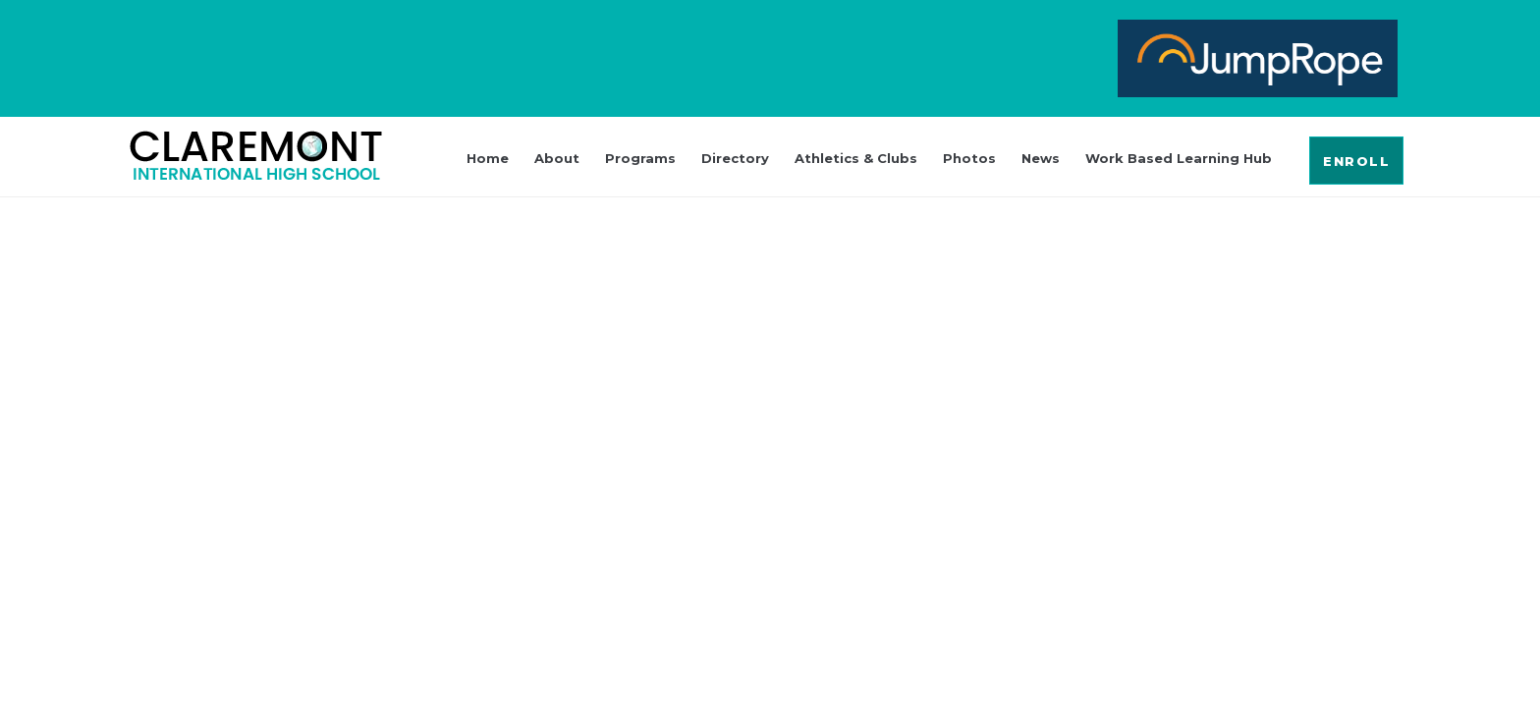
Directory (735, 158)
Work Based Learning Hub (1178, 158)
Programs (640, 158)
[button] (1356, 160)
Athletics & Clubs (856, 158)
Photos (969, 158)
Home (488, 158)
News (1040, 158)
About (556, 158)
